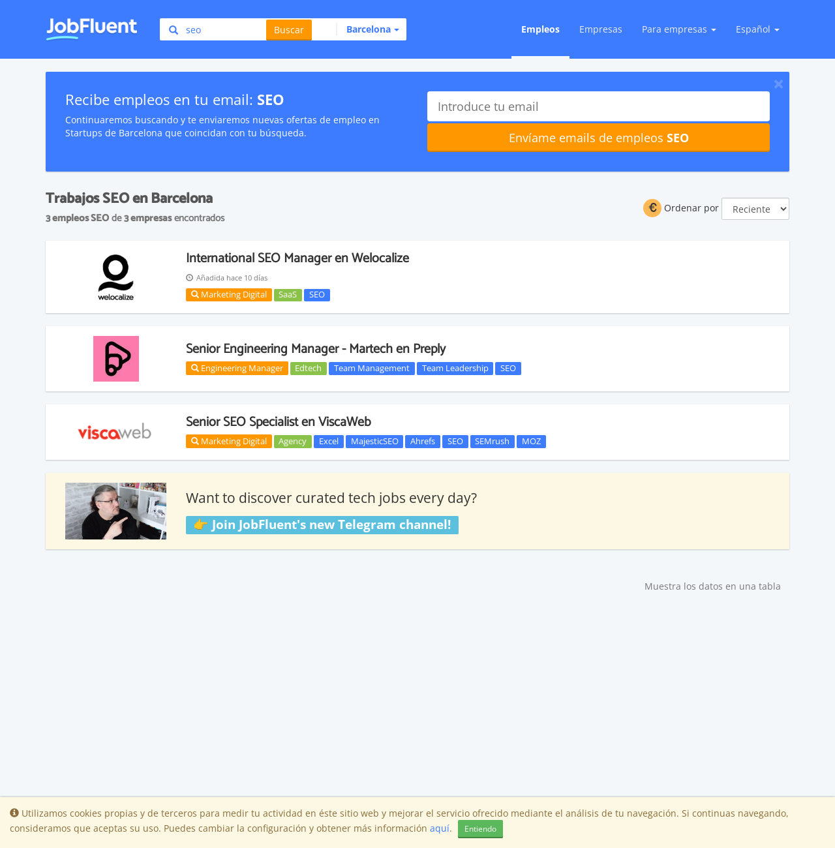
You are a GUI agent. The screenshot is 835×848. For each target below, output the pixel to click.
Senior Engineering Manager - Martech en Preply (316, 349)
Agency (293, 441)
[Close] (778, 83)
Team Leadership (455, 368)
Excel (329, 441)
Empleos (540, 29)
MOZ (531, 441)
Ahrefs (422, 441)
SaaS (288, 295)
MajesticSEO (375, 441)
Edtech (308, 368)
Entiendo (480, 828)
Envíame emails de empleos (599, 137)
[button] (367, 29)
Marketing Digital (229, 294)
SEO (317, 295)
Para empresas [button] (679, 29)
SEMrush (492, 441)
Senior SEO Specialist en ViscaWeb (278, 422)
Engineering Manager (237, 368)
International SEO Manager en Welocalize (297, 258)
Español (758, 29)
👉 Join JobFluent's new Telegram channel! (322, 524)
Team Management (372, 368)
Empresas (600, 29)
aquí (439, 828)
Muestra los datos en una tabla (713, 586)
